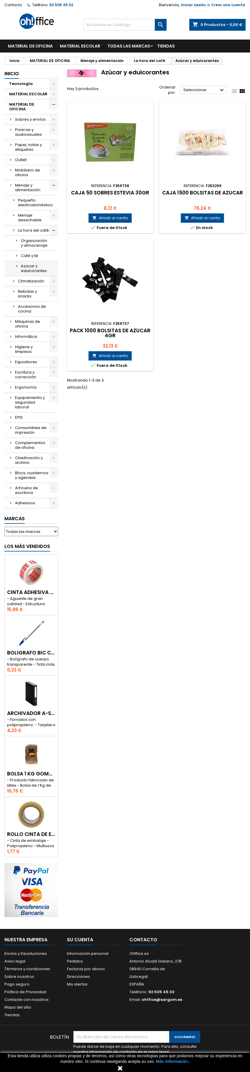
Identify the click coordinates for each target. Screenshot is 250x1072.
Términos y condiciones (27, 969)
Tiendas (12, 1015)
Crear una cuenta (228, 4)
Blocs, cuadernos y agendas (31, 475)
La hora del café (33, 230)
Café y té (29, 255)
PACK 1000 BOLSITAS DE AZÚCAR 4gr (110, 333)
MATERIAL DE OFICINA (30, 46)
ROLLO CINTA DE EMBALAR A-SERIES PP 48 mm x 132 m (31, 834)
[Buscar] (125, 25)
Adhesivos (25, 503)
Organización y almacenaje (34, 243)
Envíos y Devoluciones (25, 953)
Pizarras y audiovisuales (28, 132)
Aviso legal (14, 961)
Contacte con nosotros (26, 999)
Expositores (26, 362)
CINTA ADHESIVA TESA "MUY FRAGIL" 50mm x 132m (31, 592)
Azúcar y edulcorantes (34, 268)
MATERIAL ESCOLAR (80, 46)
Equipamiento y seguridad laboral (30, 402)
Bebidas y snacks (27, 294)
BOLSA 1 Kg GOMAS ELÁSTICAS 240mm (31, 773)
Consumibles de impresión (31, 430)
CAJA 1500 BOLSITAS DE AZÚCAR (202, 192)
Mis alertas (77, 984)
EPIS (19, 417)
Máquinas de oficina (27, 324)
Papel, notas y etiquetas (28, 147)
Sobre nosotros (19, 976)
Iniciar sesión (193, 4)
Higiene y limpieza (24, 349)
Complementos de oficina (30, 445)
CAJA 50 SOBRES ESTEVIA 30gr (110, 192)
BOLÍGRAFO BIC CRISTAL (31, 652)
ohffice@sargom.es (162, 999)
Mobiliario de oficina (27, 172)
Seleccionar (204, 90)
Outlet (21, 160)
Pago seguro (16, 984)
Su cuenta (80, 939)
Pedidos (75, 961)
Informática (26, 336)
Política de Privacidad (25, 992)
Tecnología (21, 83)
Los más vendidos (27, 546)
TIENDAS (166, 46)
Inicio (11, 73)
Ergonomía (26, 387)
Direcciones (78, 976)
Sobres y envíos (30, 119)
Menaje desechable (30, 217)
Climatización (31, 281)
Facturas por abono (86, 969)
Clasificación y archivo (29, 460)
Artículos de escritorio (26, 490)
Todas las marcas (128, 46)
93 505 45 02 (61, 4)
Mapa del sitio (17, 1007)
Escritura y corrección (25, 374)
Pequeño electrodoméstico (35, 202)
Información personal (87, 953)
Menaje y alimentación (27, 187)
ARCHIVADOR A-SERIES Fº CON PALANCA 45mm (31, 713)
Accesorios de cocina (32, 309)
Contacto (13, 4)
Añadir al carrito (110, 217)
